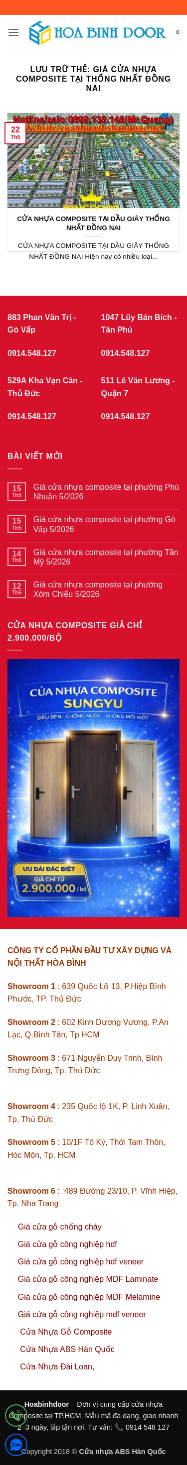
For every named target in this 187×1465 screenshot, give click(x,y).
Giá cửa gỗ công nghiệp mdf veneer (82, 1314)
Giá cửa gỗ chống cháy (60, 1227)
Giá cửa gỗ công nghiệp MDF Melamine (89, 1297)
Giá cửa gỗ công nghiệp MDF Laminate (88, 1279)
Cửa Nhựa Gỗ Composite (67, 1332)
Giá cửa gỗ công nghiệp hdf (67, 1244)
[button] (13, 32)
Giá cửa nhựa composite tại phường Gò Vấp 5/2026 (104, 524)
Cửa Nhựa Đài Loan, (57, 1366)
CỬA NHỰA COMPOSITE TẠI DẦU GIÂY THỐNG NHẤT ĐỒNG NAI (93, 223)
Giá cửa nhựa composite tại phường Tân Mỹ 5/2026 (106, 557)
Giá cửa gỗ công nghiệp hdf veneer (81, 1261)
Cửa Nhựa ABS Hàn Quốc (67, 1349)
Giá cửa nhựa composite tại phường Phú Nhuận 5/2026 (106, 492)
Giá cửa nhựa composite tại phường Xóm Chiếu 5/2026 (98, 589)
